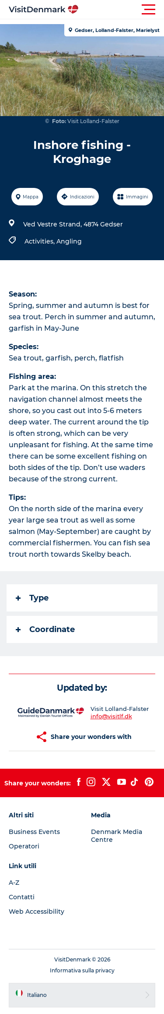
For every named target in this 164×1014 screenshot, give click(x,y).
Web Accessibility (36, 911)
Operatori (24, 846)
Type (32, 598)
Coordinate (45, 629)
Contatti (22, 897)
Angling (69, 241)
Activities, (40, 241)
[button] (121, 9)
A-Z (14, 883)
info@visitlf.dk (111, 716)
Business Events (34, 832)
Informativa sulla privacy (82, 970)
